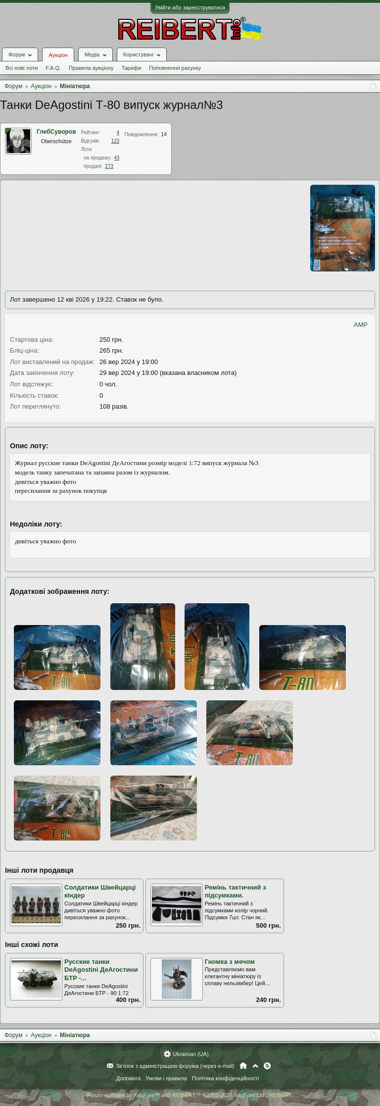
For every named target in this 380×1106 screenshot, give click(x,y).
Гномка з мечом (230, 961)
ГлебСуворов (56, 131)
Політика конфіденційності (225, 1078)
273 (109, 166)
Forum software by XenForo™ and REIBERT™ (190, 1095)
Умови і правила (166, 1078)
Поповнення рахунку (175, 68)
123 (115, 141)
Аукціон (57, 55)
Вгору (255, 1065)
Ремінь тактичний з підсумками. (235, 891)
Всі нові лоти (21, 68)
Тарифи (132, 68)
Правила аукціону (91, 68)
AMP (361, 324)
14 (164, 134)
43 (116, 157)
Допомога (128, 1078)
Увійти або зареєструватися (190, 7)
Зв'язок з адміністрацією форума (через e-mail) (175, 1066)
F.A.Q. (53, 68)
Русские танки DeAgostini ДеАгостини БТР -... (101, 970)
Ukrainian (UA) (190, 1054)
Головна (243, 1065)
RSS (267, 1065)
